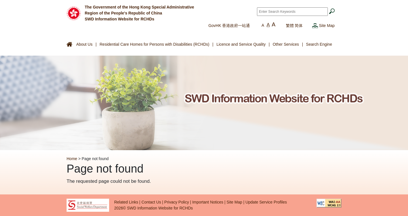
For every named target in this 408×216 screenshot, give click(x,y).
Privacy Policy (176, 202)
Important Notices (207, 202)
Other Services (286, 44)
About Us (84, 44)
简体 (299, 25)
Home (72, 158)
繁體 (290, 25)
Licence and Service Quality (241, 44)
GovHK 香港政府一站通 (229, 25)
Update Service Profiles (266, 202)
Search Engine (319, 44)
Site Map (327, 25)
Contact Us (151, 202)
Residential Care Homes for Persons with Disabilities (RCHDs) (154, 44)
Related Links (126, 202)
